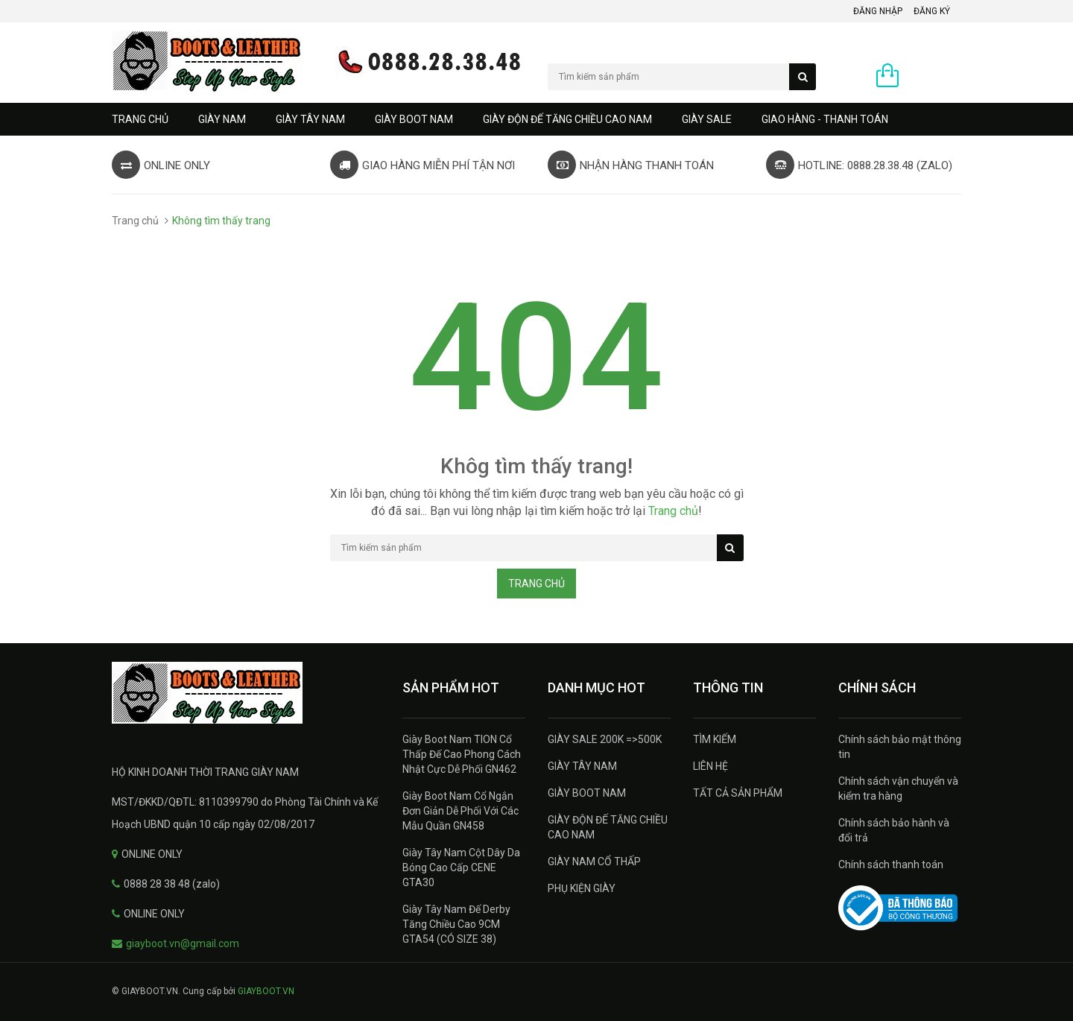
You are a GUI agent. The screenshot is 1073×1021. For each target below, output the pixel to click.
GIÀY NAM (222, 119)
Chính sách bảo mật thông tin (899, 746)
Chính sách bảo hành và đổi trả (893, 830)
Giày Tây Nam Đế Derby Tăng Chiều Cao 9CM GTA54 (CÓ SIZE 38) (456, 924)
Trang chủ (140, 119)
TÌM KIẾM (714, 739)
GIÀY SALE (707, 119)
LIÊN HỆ (710, 766)
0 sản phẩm (933, 77)
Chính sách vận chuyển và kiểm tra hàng (898, 788)
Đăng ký (932, 11)
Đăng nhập (877, 11)
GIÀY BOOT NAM (414, 119)
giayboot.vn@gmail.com (182, 943)
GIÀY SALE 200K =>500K (605, 739)
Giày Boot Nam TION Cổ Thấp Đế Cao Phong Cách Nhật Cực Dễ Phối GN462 (461, 754)
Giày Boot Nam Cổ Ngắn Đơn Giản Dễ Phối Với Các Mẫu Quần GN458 (460, 811)
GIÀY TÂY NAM (310, 119)
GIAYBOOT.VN (266, 991)
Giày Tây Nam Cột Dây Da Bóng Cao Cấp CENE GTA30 (461, 867)
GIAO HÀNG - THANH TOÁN (825, 119)
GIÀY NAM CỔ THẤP (594, 861)
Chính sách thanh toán (890, 864)
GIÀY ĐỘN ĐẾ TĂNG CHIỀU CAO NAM (567, 119)
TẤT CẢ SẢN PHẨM (737, 793)
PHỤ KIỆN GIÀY (581, 888)
